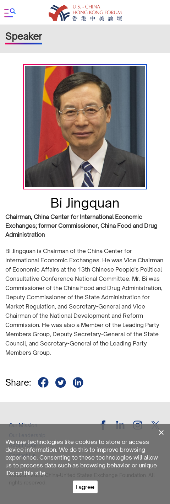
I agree (85, 486)
